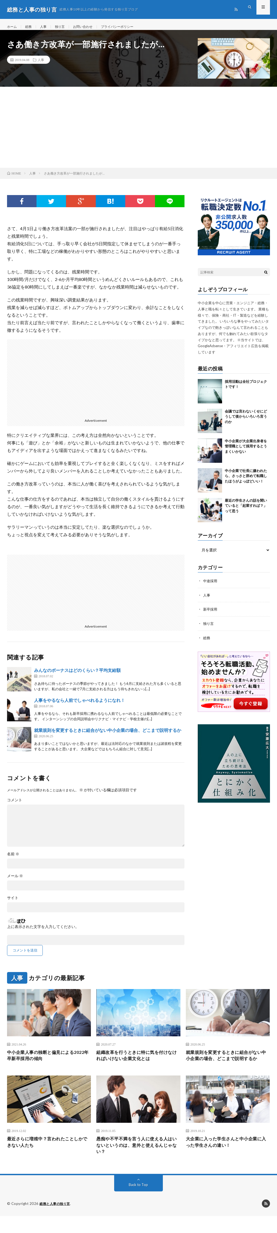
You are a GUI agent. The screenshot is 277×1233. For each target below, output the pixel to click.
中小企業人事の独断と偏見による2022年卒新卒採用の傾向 (44, 1061)
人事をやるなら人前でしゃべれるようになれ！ (79, 705)
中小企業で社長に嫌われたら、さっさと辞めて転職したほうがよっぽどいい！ (246, 481)
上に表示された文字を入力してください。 (43, 932)
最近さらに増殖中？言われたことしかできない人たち (47, 1157)
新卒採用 (210, 614)
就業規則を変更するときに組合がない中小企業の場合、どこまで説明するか (107, 735)
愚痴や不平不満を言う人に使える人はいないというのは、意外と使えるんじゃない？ (136, 1161)
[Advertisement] (138, 132)
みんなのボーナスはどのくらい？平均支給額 (77, 675)
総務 (30, 27)
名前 (13, 859)
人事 (46, 27)
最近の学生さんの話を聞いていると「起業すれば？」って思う (246, 511)
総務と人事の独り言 (55, 1221)
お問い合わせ (89, 27)
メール (15, 881)
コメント (14, 805)
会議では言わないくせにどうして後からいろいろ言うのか (246, 421)
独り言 (64, 27)
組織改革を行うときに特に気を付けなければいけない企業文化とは (136, 1061)
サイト (12, 903)
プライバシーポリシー (128, 27)
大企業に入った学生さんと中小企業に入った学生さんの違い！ (226, 1157)
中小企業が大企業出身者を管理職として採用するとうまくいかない (246, 451)
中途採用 (210, 586)
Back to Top (138, 1202)
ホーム (12, 27)
